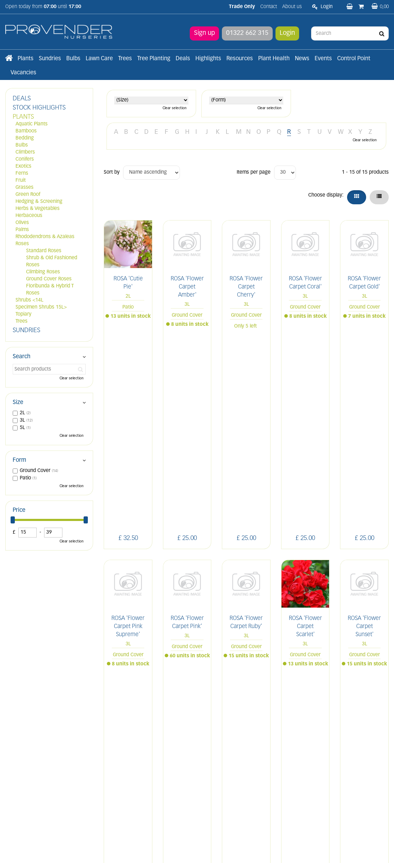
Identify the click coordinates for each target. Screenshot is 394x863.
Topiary (23, 314)
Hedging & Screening (39, 201)
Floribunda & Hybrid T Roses (50, 290)
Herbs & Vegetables (38, 208)
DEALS (22, 98)
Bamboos (26, 131)
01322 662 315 (247, 33)
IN (339, 708)
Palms (22, 229)
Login (287, 33)
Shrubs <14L (29, 300)
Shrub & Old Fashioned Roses (51, 261)
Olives (22, 222)
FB (323, 708)
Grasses (25, 187)
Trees (22, 321)
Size (18, 402)
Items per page (254, 172)
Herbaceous (29, 215)
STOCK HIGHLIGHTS (39, 108)
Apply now (122, 786)
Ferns (22, 173)
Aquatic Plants (32, 124)
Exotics (23, 166)
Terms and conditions (127, 771)
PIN (355, 708)
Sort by (112, 172)
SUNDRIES (26, 330)
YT (372, 708)
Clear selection (175, 108)
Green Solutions (198, 850)
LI (308, 708)
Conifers (25, 159)
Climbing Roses (43, 272)
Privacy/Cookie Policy (238, 850)
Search (21, 357)
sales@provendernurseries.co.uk (41, 788)
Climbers (25, 152)
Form (19, 460)
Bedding (25, 138)
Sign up (204, 33)
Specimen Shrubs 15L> (41, 307)
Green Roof (28, 194)
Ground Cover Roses (49, 279)
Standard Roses (43, 251)
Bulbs (22, 145)
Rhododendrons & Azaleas (45, 237)
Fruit (21, 180)
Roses (22, 244)
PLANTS (23, 117)
